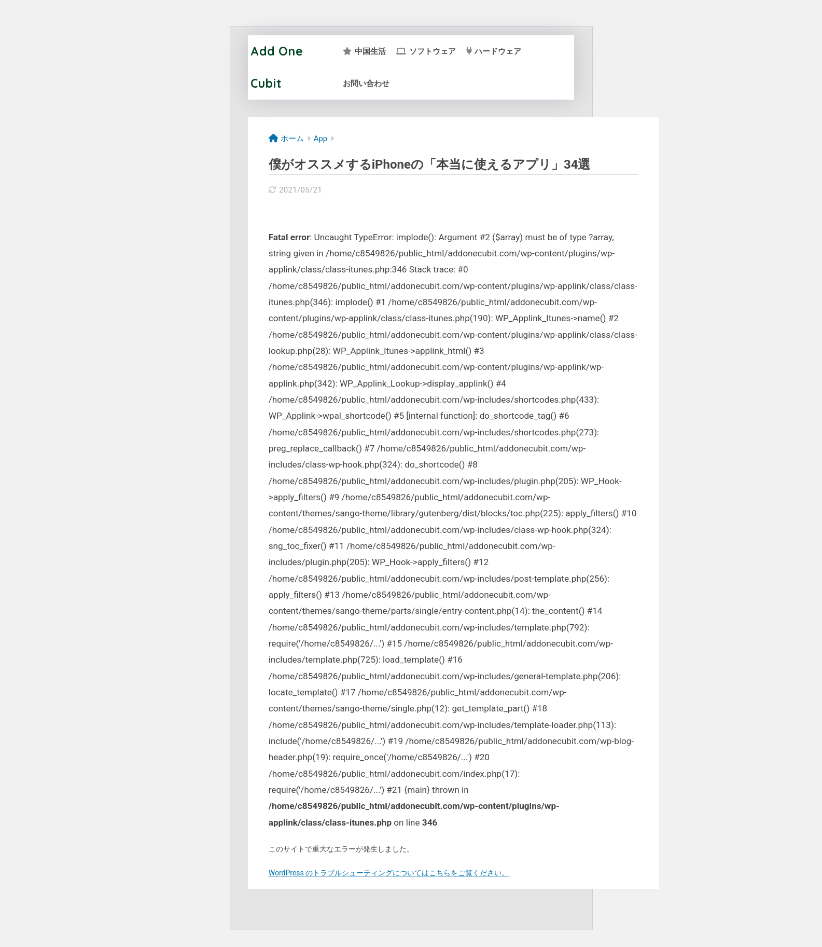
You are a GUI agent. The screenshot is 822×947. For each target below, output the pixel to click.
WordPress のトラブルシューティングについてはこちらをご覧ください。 (389, 873)
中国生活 (364, 51)
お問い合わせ (366, 83)
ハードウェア (494, 51)
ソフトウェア (426, 51)
